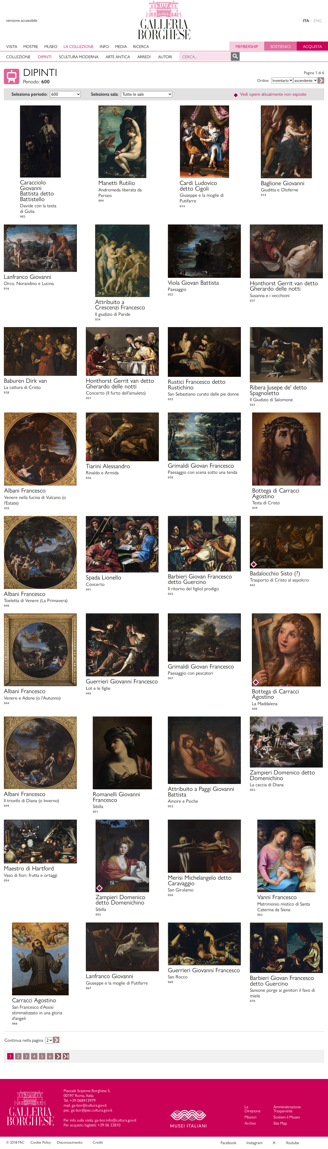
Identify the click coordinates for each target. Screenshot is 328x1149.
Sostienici (280, 46)
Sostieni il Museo (286, 1117)
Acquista (312, 46)
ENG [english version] (318, 20)
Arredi (144, 56)
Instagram (254, 1142)
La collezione (79, 46)
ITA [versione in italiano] (306, 20)
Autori (165, 56)
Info (104, 46)
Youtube (292, 1142)
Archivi (250, 1123)
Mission (250, 1117)
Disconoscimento (70, 1142)
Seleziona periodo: (29, 94)
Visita (11, 46)
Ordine (263, 80)
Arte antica (118, 56)
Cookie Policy (40, 1142)
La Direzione (252, 1108)
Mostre (30, 46)
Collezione (18, 56)
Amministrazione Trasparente (287, 1108)
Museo (50, 46)
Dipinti (45, 56)
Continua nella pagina (23, 1040)
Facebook (228, 1142)
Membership (246, 46)
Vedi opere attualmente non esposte (269, 94)
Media (121, 46)
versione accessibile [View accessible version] (21, 20)
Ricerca (141, 46)
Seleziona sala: (104, 94)
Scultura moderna (78, 56)
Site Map (280, 1123)
